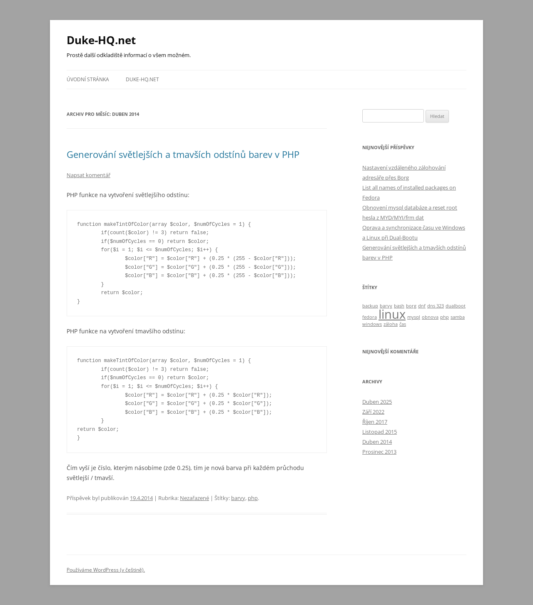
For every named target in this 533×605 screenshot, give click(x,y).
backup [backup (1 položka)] (370, 306)
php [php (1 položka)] (444, 317)
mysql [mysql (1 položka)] (413, 317)
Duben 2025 (377, 401)
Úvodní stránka (88, 79)
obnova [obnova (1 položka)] (430, 317)
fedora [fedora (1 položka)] (369, 317)
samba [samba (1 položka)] (458, 317)
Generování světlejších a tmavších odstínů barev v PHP (183, 154)
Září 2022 (373, 411)
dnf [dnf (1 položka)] (422, 306)
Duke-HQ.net (101, 40)
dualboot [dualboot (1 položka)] (456, 306)
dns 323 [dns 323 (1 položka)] (435, 306)
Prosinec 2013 (379, 451)
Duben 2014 (377, 441)
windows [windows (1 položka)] (372, 324)
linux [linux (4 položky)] (392, 314)
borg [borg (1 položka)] (411, 306)
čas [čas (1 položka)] (402, 324)
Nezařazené (194, 498)
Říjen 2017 (374, 421)
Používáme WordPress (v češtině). (106, 569)
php (253, 498)
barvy (238, 498)
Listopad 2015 (379, 431)
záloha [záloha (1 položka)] (391, 324)
